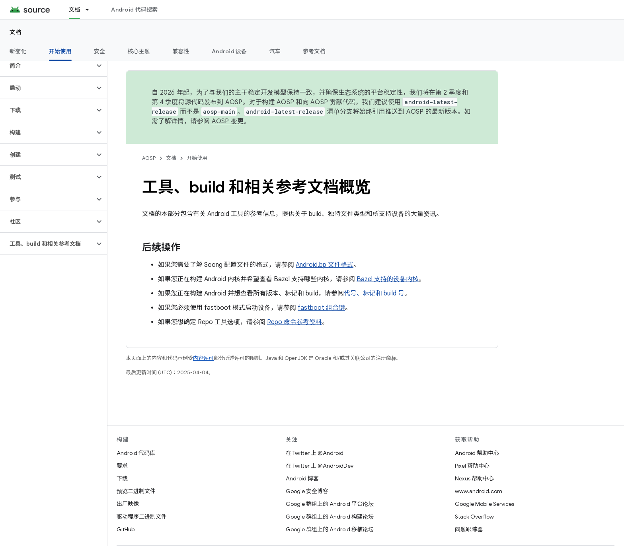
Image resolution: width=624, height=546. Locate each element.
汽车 (275, 51)
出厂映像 (128, 503)
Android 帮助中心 (477, 453)
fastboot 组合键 (321, 308)
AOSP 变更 (228, 121)
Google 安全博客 (307, 491)
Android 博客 (302, 478)
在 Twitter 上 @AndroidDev (319, 465)
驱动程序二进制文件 (142, 516)
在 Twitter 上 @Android (314, 453)
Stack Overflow (474, 516)
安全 (99, 51)
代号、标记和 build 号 (374, 293)
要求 (122, 465)
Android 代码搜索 (134, 9)
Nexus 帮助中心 (474, 478)
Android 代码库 (136, 453)
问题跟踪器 (469, 529)
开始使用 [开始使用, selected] (60, 51)
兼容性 (180, 51)
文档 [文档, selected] (74, 9)
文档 (16, 32)
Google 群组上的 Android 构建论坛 (330, 516)
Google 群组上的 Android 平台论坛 (330, 503)
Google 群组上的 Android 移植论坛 (330, 529)
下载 (122, 478)
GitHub (126, 529)
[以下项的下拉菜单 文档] (90, 9)
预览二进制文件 (136, 491)
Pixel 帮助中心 (472, 465)
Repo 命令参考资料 (294, 322)
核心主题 (138, 51)
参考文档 (314, 51)
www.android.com (478, 491)
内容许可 (203, 358)
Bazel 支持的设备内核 (388, 279)
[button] (47, 65)
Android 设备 (229, 51)
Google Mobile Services (484, 503)
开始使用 (197, 158)
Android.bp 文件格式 (324, 265)
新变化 (18, 51)
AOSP (149, 158)
